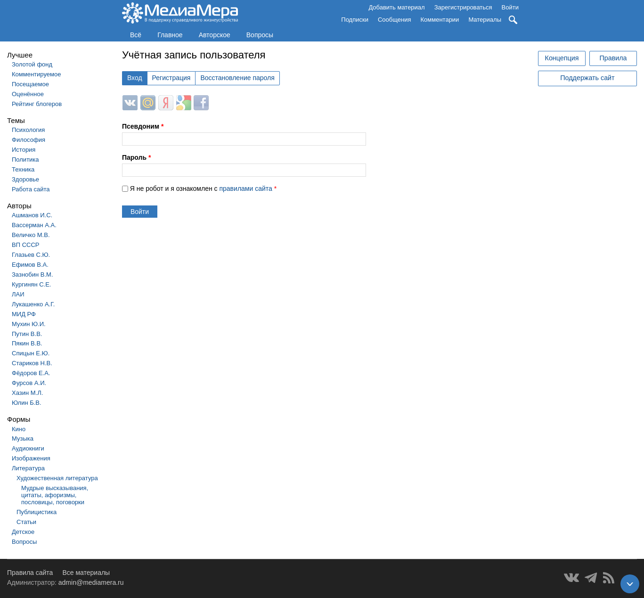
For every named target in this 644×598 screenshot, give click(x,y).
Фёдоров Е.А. (31, 373)
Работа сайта (31, 189)
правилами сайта (245, 188)
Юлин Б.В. (26, 402)
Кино (18, 429)
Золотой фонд (32, 64)
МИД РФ (24, 314)
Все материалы (86, 572)
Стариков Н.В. (32, 363)
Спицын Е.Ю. (30, 353)
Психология (28, 129)
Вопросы (259, 35)
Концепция (562, 58)
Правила (613, 58)
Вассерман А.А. (34, 225)
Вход (134, 78)
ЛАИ (18, 294)
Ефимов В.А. (30, 264)
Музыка (22, 438)
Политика (25, 159)
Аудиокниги (28, 448)
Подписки (354, 19)
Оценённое (28, 94)
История (23, 149)
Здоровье (25, 179)
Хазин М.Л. (27, 392)
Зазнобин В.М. (32, 274)
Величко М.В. (31, 234)
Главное (170, 35)
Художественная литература (57, 478)
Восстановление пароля (237, 78)
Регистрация (171, 78)
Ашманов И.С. (32, 215)
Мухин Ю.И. (29, 324)
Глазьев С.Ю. (31, 254)
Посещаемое (30, 84)
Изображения (31, 458)
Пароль (136, 157)
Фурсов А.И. (29, 382)
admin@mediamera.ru (91, 582)
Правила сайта (30, 572)
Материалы (484, 19)
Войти (510, 7)
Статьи (26, 521)
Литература (28, 468)
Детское (23, 531)
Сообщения (394, 19)
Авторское (214, 35)
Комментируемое (36, 74)
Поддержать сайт (587, 78)
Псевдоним (142, 126)
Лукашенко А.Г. (33, 304)
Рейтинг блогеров (37, 103)
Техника (23, 169)
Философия (28, 139)
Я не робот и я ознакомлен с (203, 188)
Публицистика (36, 512)
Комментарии (440, 19)
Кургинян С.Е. (31, 284)
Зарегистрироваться (463, 7)
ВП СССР (25, 244)
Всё (135, 35)
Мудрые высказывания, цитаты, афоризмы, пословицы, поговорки (54, 495)
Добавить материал (396, 7)
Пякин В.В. (27, 343)
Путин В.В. (27, 333)
